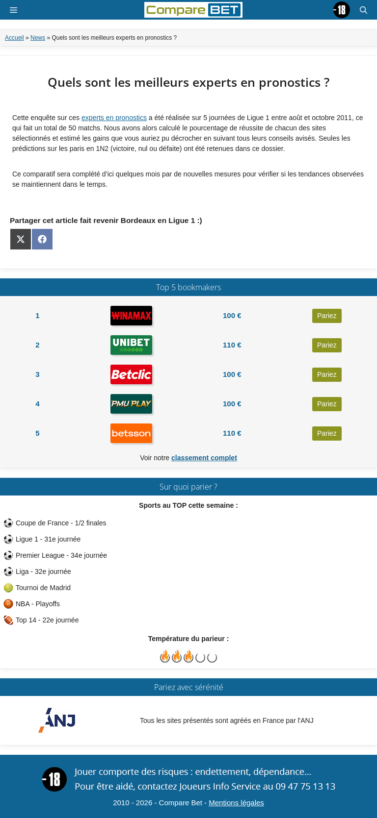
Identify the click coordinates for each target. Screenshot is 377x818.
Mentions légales (236, 802)
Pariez (327, 316)
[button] (363, 10)
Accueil (14, 37)
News (37, 37)
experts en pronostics (114, 118)
